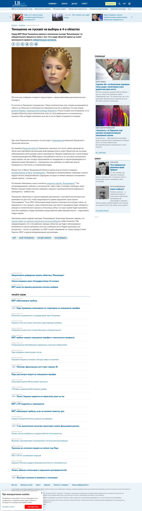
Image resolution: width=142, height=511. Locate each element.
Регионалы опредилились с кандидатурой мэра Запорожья (36, 315)
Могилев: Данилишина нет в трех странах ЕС (35, 366)
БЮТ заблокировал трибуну (24, 300)
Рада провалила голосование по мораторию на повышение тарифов (46, 308)
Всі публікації (101, 152)
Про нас (14, 485)
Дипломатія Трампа (42, 9)
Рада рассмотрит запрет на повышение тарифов (34, 374)
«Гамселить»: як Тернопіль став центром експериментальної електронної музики (109, 133)
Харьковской (58, 140)
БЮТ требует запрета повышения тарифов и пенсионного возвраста (43, 337)
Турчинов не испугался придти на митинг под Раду (35, 448)
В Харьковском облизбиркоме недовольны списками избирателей (39, 345)
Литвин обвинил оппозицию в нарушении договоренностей (39, 470)
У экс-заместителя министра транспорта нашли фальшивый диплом (45, 426)
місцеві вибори (44, 238)
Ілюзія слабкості (117, 189)
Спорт (84, 3)
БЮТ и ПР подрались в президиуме (28, 403)
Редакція (47, 485)
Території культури (118, 9)
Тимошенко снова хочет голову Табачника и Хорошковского (36, 330)
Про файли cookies (8, 507)
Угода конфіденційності (80, 485)
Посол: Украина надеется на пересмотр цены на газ (38, 396)
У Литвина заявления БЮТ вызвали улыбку (29, 389)
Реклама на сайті (26, 485)
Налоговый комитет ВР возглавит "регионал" (30, 381)
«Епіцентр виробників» (98, 9)
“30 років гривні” (59, 9)
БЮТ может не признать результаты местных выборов (35, 287)
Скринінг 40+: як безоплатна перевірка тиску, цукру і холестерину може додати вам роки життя (112, 87)
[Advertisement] (51, 129)
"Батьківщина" (60, 238)
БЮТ (14, 238)
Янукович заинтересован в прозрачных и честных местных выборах (40, 440)
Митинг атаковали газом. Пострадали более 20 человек (35, 281)
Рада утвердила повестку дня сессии (27, 352)
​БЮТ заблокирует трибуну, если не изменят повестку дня (38, 411)
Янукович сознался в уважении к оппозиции (35, 477)
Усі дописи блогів (102, 210)
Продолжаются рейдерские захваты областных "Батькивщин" (38, 275)
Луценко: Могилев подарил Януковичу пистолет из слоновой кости (39, 462)
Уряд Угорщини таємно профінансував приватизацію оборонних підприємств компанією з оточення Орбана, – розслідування (116, 19)
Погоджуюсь (33, 507)
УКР (124, 4)
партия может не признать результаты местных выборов (36, 221)
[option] (31, 17)
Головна (14, 25)
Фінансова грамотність (78, 9)
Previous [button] (10, 17)
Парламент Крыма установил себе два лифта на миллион (35, 359)
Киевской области (30, 148)
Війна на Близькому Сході (22, 9)
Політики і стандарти (61, 485)
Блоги (64, 3)
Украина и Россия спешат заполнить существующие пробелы (37, 323)
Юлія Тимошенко (26, 238)
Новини (53, 3)
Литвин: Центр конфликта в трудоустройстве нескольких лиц (37, 433)
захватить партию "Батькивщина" (61, 183)
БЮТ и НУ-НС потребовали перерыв (26, 455)
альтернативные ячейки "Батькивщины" (28, 172)
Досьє (74, 3)
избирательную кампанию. (45, 39)
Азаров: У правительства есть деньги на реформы (32, 418)
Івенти (38, 485)
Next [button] (131, 17)
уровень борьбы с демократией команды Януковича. (34, 110)
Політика (22, 25)
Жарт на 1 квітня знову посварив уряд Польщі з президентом (34, 17)
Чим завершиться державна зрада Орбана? (117, 167)
